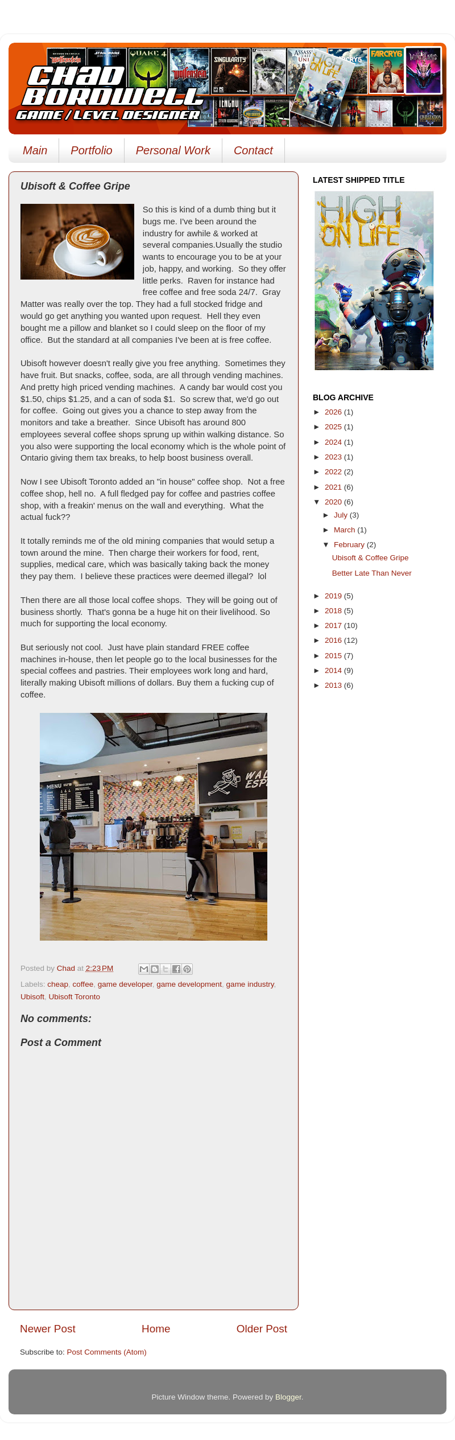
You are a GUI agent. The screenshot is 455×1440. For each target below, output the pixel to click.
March (345, 530)
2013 (334, 685)
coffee (83, 984)
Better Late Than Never (372, 573)
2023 (334, 457)
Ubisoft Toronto (75, 996)
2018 (334, 610)
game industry (250, 984)
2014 (334, 670)
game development (189, 984)
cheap (57, 984)
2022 (334, 471)
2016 (334, 640)
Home (156, 1329)
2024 (334, 442)
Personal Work (173, 150)
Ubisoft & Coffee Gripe (370, 557)
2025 (334, 426)
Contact (253, 150)
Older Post (262, 1329)
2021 (334, 487)
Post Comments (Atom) (107, 1352)
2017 (334, 625)
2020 (334, 502)
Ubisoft (32, 996)
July (342, 515)
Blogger (288, 1397)
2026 (334, 412)
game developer (125, 984)
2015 (334, 655)
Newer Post (48, 1329)
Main (35, 150)
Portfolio (91, 150)
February (350, 544)
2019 (334, 596)
